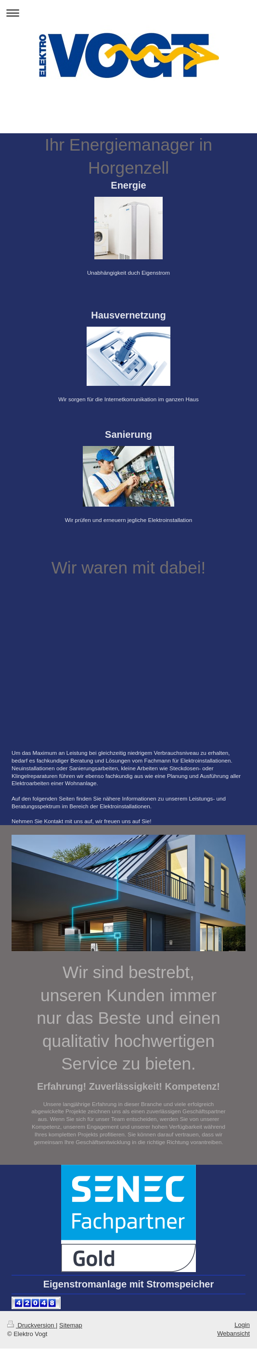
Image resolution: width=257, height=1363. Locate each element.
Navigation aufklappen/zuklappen (128, 12)
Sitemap (70, 1325)
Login (242, 1324)
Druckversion (31, 1325)
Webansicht (233, 1333)
